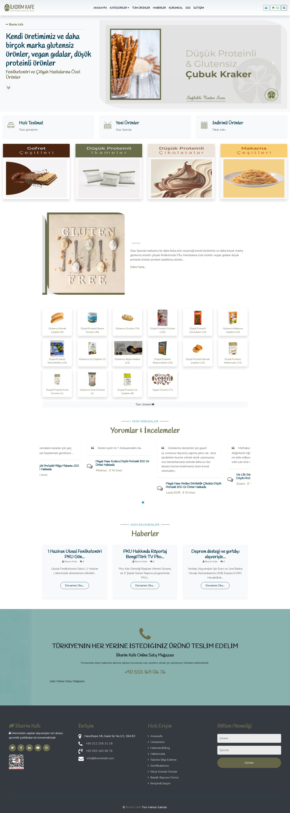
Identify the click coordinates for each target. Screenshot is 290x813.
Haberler (159, 8)
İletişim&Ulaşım (159, 783)
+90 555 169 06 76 (145, 672)
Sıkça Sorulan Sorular (162, 772)
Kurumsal (176, 8)
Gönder (249, 763)
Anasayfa (100, 8)
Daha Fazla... (138, 267)
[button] (114, 63)
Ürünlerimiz (156, 742)
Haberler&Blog (159, 748)
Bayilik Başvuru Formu (163, 777)
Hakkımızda (156, 754)
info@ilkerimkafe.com (100, 758)
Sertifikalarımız (158, 766)
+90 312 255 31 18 (99, 743)
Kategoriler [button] (119, 8)
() (275, 8)
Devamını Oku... (74, 586)
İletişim (198, 8)
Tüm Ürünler (141, 8)
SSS (188, 8)
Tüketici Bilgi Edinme (162, 760)
